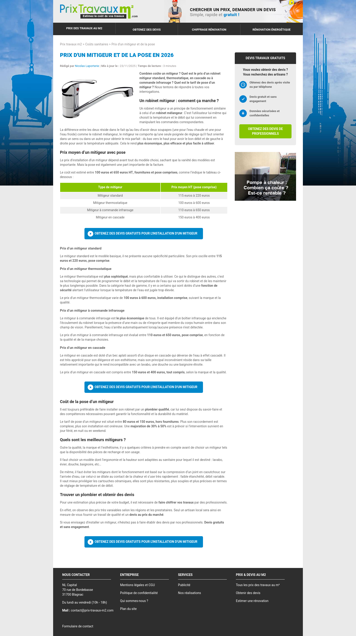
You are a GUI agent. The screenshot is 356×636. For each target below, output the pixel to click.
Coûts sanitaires (96, 44)
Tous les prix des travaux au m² (258, 585)
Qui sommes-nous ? (134, 601)
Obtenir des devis (248, 593)
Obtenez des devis (147, 29)
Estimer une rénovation (252, 601)
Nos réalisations (189, 593)
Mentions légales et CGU (137, 585)
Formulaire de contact (77, 626)
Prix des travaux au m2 (84, 28)
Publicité (184, 585)
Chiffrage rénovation (209, 29)
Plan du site (128, 609)
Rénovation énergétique (271, 29)
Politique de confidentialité (139, 593)
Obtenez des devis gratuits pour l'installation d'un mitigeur (146, 233)
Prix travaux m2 (71, 44)
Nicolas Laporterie (87, 66)
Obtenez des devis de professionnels (265, 131)
